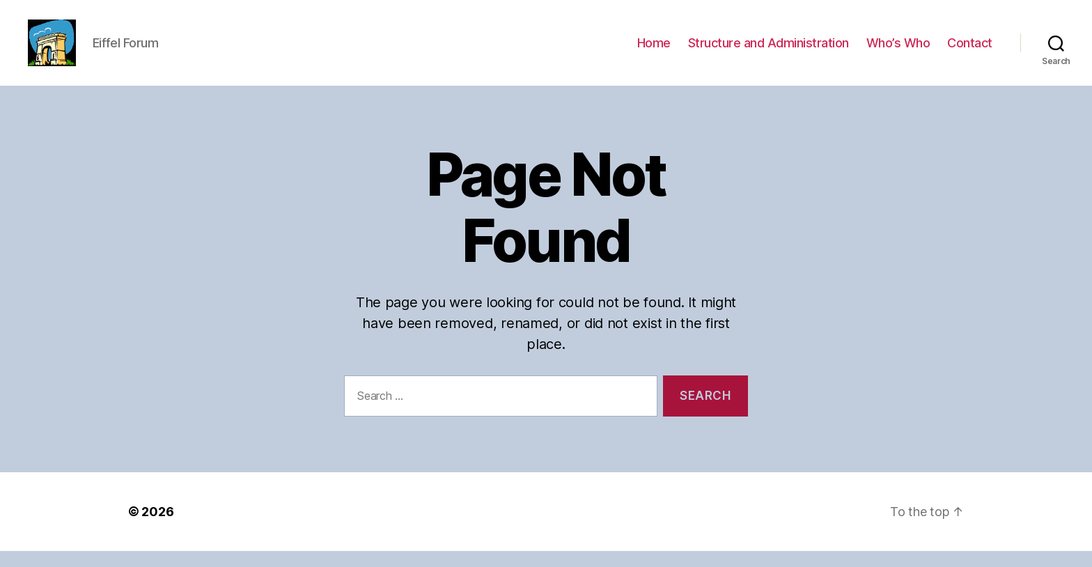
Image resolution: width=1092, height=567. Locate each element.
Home (654, 50)
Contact (969, 50)
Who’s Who (898, 50)
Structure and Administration (768, 50)
